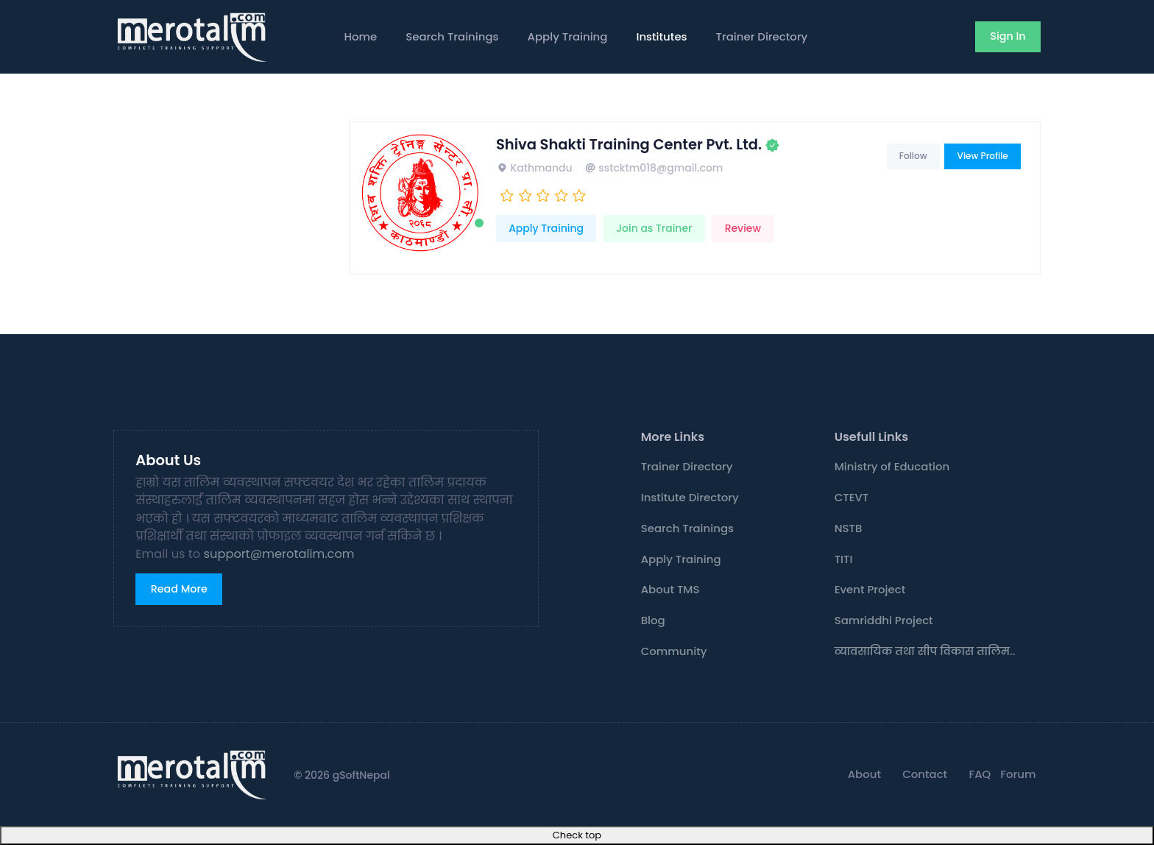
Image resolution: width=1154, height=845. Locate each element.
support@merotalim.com (279, 553)
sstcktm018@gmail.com (653, 167)
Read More (179, 588)
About (864, 774)
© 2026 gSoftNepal (341, 775)
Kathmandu (534, 167)
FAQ (980, 774)
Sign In (1007, 36)
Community (674, 651)
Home (360, 36)
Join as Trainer (654, 228)
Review (743, 228)
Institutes (661, 36)
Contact (924, 774)
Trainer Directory (762, 36)
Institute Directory (690, 497)
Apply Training (568, 36)
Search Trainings (452, 36)
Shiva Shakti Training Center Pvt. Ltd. (629, 145)
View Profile (982, 155)
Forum (1018, 774)
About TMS (670, 589)
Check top (577, 835)
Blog (653, 620)
